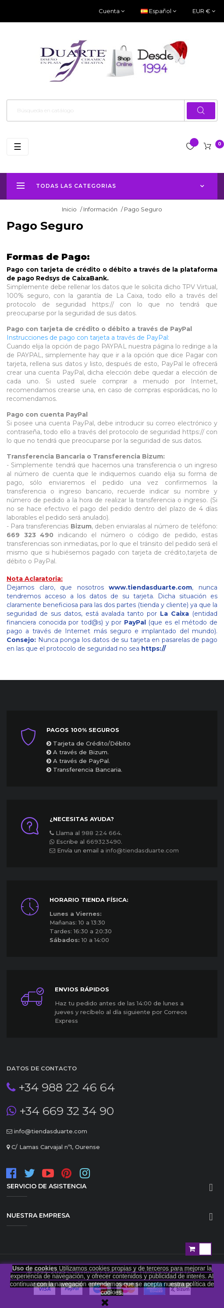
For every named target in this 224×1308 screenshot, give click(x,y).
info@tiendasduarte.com (142, 850)
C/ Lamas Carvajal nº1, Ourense (55, 1146)
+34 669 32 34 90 (65, 1111)
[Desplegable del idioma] (158, 11)
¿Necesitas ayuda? (82, 818)
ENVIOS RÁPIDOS (82, 989)
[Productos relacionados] (203, 11)
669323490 (103, 841)
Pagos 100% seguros (82, 729)
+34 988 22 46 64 (65, 1087)
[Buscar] (112, 110)
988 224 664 (101, 832)
